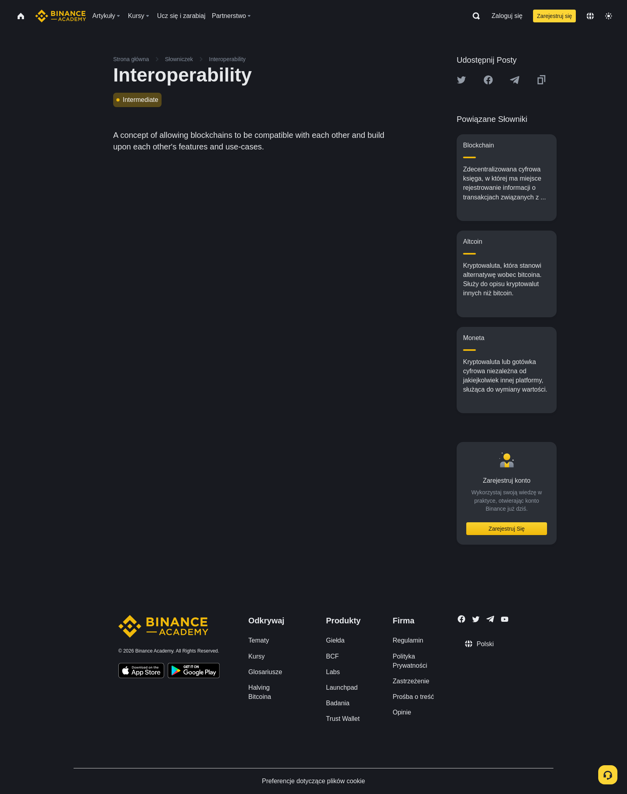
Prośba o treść (413, 696)
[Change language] (590, 16)
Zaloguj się (506, 15)
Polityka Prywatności (410, 661)
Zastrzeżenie (411, 681)
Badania (337, 703)
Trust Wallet (342, 718)
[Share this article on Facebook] (488, 80)
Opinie (402, 712)
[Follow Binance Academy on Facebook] (461, 619)
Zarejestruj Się (507, 528)
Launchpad (341, 687)
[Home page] (60, 16)
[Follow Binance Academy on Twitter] (476, 619)
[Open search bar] (474, 16)
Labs (333, 672)
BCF (332, 656)
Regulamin (408, 640)
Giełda (335, 640)
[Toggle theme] (608, 16)
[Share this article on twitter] (461, 80)
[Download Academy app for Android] (194, 672)
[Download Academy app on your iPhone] (141, 672)
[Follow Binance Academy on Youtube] (505, 619)
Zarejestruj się (554, 16)
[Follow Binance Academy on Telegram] (490, 619)
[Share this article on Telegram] (514, 80)
